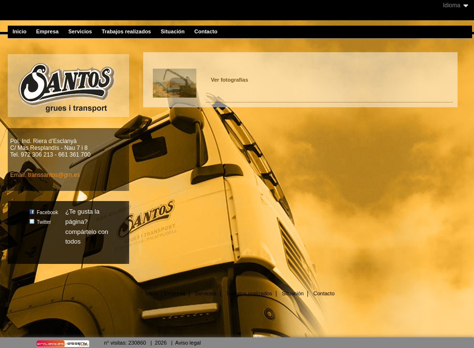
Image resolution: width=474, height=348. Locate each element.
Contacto (206, 31)
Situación (173, 31)
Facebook (44, 212)
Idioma (451, 5)
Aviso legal (188, 343)
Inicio (20, 31)
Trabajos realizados (126, 31)
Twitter (40, 222)
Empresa (47, 31)
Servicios (80, 31)
